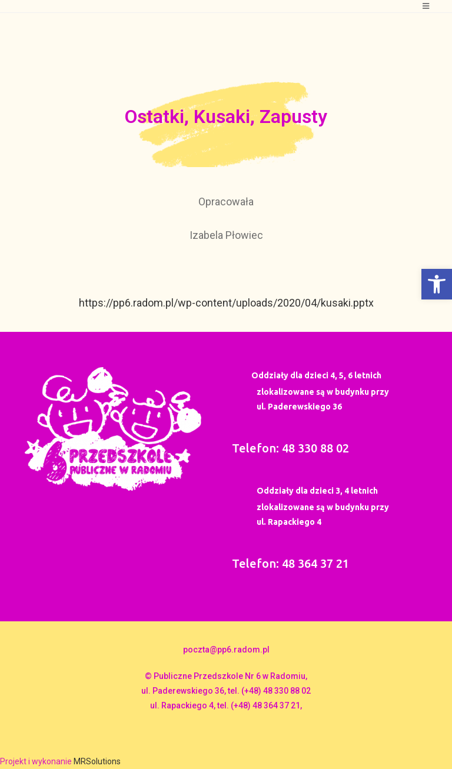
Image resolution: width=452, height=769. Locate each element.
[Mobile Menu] (426, 6)
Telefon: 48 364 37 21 (290, 563)
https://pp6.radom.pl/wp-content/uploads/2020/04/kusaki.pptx (226, 303)
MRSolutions (97, 761)
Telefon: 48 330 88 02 (290, 448)
